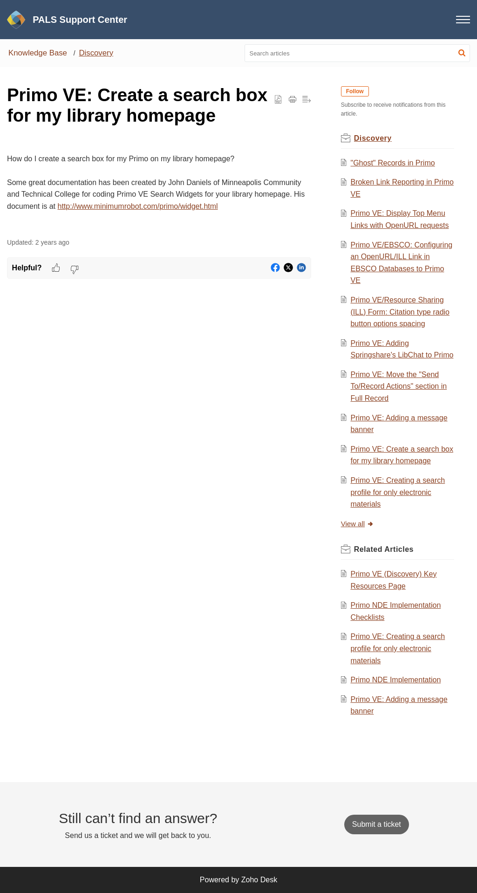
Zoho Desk (259, 880)
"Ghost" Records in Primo (392, 163)
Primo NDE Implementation (395, 680)
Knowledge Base (37, 52)
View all (357, 524)
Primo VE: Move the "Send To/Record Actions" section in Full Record (398, 386)
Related (384, 549)
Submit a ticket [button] (376, 824)
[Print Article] (292, 100)
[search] (357, 53)
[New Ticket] (376, 824)
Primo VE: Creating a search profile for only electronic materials (397, 492)
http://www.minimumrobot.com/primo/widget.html (138, 206)
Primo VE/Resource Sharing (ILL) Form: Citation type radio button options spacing (400, 312)
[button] (461, 53)
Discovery (96, 52)
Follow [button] (355, 91)
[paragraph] (159, 183)
